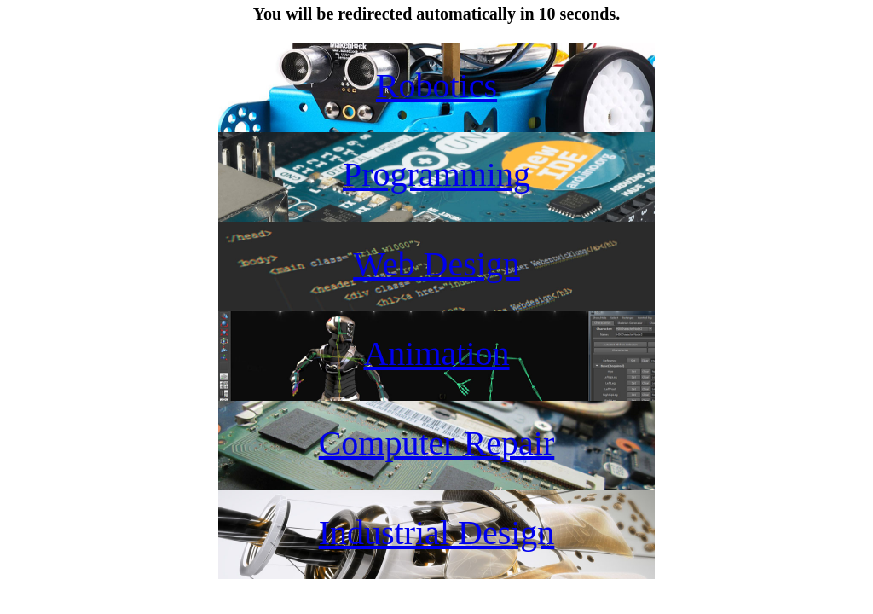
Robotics (436, 86)
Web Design (436, 264)
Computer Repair (437, 443)
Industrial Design (437, 532)
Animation (436, 353)
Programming (436, 174)
